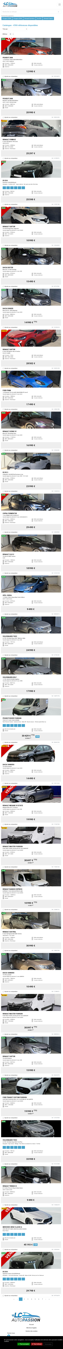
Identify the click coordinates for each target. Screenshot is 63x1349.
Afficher (5, 34)
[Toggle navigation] (59, 4)
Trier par (5, 29)
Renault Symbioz (29, 18)
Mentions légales (31, 1328)
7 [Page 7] (42, 1299)
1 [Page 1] (20, 1299)
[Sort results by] (17, 29)
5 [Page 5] (35, 1299)
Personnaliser (48, 1344)
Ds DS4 (39, 18)
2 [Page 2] (24, 1299)
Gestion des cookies (31, 1331)
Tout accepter (23, 1344)
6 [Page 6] (38, 1299)
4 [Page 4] (31, 1299)
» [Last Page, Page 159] (49, 1299)
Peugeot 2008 (17, 18)
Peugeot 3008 (7, 18)
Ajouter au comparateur (11, 76)
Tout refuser (37, 1344)
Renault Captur (48, 18)
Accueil (31, 1324)
